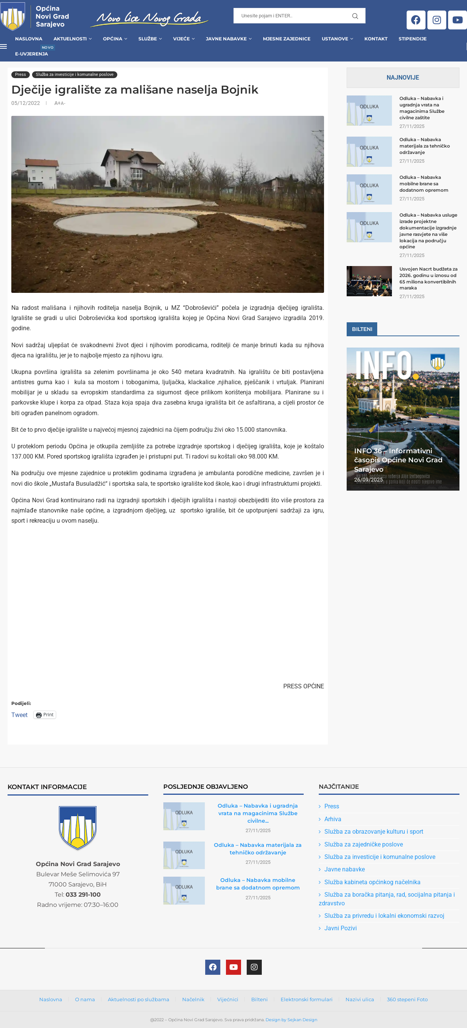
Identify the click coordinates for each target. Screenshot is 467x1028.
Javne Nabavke (226, 39)
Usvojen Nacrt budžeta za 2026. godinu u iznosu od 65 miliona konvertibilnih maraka (428, 278)
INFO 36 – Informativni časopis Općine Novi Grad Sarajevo (398, 460)
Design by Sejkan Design (291, 1019)
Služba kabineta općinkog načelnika (372, 882)
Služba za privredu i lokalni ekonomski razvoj (384, 915)
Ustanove (335, 39)
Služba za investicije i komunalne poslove (379, 856)
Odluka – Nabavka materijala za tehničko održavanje (424, 146)
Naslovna (28, 39)
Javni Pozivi (340, 928)
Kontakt (375, 39)
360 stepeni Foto (407, 999)
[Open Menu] (3, 46)
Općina (112, 39)
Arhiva (332, 819)
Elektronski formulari (307, 999)
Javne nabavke (344, 869)
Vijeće (181, 39)
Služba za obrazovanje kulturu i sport (373, 831)
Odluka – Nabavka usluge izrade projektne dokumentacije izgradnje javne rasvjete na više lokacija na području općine (428, 230)
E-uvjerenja (31, 51)
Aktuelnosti (70, 39)
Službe (147, 39)
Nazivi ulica (360, 999)
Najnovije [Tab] (403, 77)
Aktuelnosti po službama (138, 999)
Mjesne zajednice (286, 39)
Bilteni (259, 999)
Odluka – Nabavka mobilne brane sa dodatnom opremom (424, 183)
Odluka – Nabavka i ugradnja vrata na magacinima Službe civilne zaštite (421, 107)
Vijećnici (227, 999)
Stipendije (413, 39)
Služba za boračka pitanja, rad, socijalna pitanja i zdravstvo (387, 898)
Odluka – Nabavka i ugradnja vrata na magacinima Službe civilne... (258, 813)
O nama (85, 999)
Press (331, 806)
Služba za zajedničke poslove (363, 844)
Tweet (19, 714)
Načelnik (193, 999)
